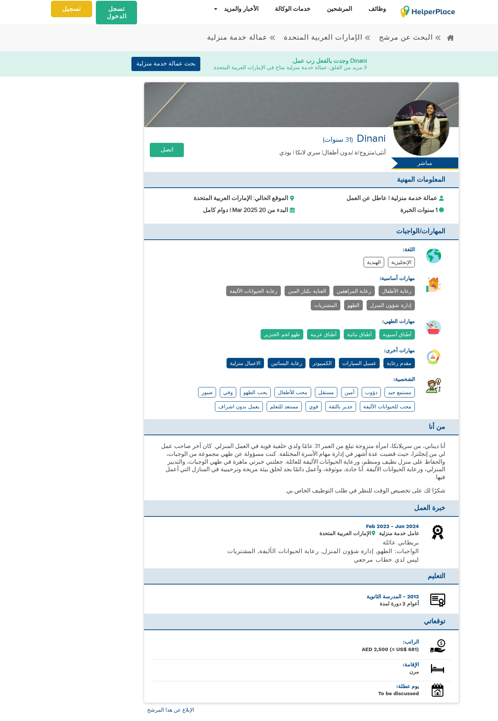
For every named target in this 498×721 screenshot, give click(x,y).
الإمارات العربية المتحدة (326, 37)
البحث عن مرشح (409, 37)
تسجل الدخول (117, 13)
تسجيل (71, 9)
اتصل (167, 149)
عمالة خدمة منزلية (241, 37)
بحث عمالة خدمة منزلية (165, 63)
